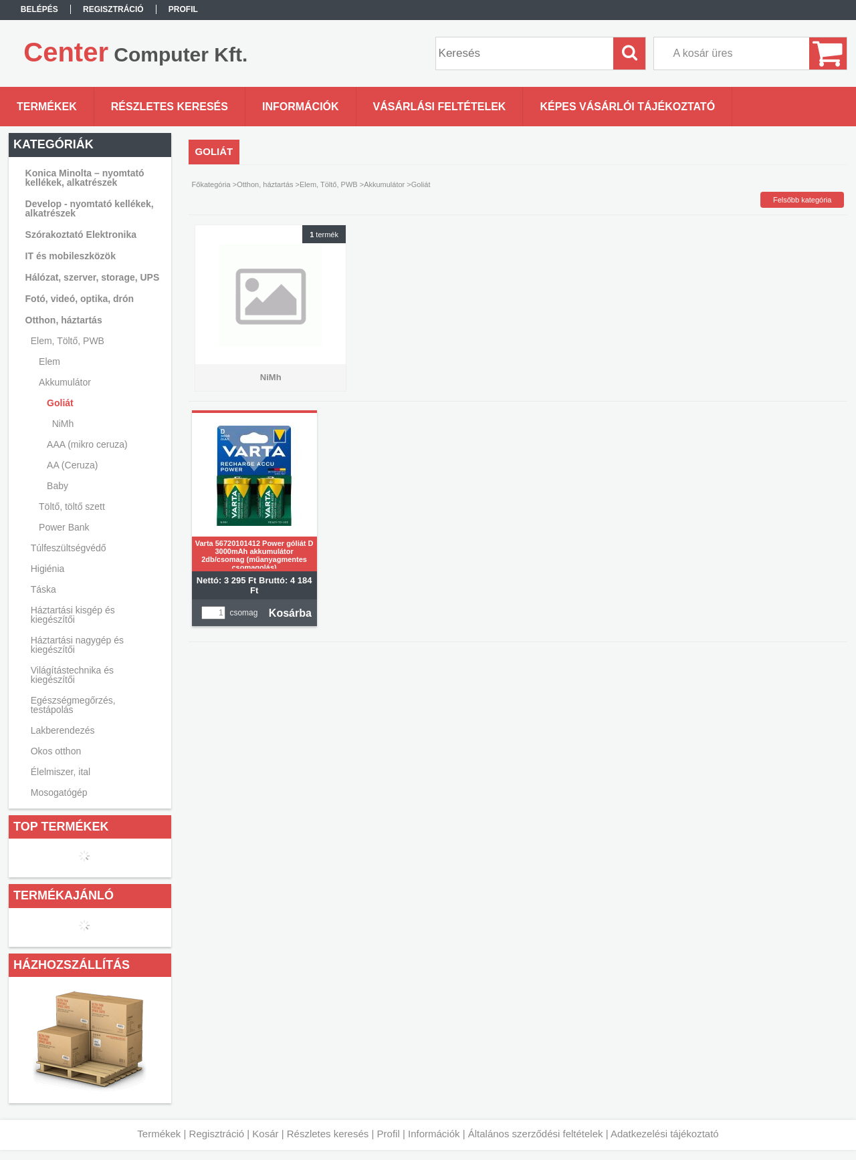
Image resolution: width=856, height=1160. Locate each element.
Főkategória (211, 184)
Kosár (265, 1133)
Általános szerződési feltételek (535, 1133)
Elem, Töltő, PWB (329, 184)
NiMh (63, 423)
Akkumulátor (384, 184)
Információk (434, 1133)
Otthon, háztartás (265, 184)
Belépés (39, 9)
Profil (388, 1133)
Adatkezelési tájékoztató (665, 1133)
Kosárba (290, 613)
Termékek (159, 1133)
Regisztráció (217, 1133)
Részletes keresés (328, 1133)
